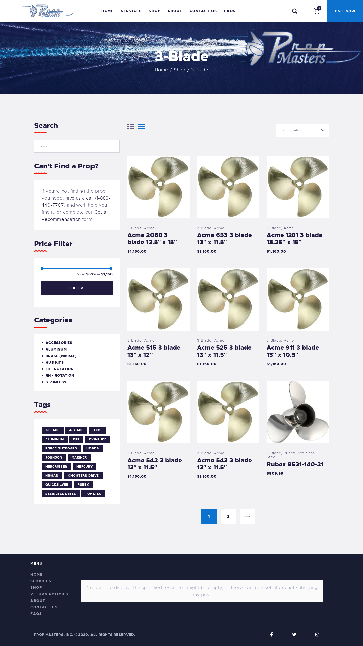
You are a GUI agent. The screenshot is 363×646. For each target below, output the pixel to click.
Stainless (56, 382)
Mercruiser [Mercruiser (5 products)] (56, 467)
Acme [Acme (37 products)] (98, 430)
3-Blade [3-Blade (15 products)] (52, 430)
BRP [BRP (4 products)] (76, 439)
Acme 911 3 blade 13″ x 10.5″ (293, 351)
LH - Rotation (60, 369)
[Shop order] (302, 130)
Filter (76, 288)
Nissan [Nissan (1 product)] (51, 476)
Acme (149, 228)
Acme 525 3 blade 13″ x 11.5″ (224, 351)
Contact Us (44, 607)
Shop (179, 70)
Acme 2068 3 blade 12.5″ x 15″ (152, 239)
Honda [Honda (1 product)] (92, 448)
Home (161, 70)
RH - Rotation (60, 375)
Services (40, 581)
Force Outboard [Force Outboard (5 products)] (61, 448)
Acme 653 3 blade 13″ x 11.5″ (224, 239)
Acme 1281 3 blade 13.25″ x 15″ (294, 239)
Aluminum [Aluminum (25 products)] (54, 439)
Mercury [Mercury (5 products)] (84, 467)
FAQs (36, 613)
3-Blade (134, 228)
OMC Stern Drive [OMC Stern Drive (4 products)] (83, 476)
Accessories (59, 342)
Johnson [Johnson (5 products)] (53, 457)
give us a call (79, 198)
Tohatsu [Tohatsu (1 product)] (93, 494)
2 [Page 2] (228, 516)
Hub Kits (55, 362)
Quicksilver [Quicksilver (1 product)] (56, 485)
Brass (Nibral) (61, 356)
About (37, 600)
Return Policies (49, 594)
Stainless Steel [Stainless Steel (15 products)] (60, 494)
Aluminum (56, 349)
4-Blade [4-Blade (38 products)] (76, 430)
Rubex (289, 453)
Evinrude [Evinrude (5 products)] (98, 439)
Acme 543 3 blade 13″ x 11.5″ (224, 464)
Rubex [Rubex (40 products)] (83, 485)
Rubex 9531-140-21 (295, 464)
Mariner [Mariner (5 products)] (79, 457)
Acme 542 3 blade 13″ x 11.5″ (154, 464)
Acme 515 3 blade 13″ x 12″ (153, 351)
